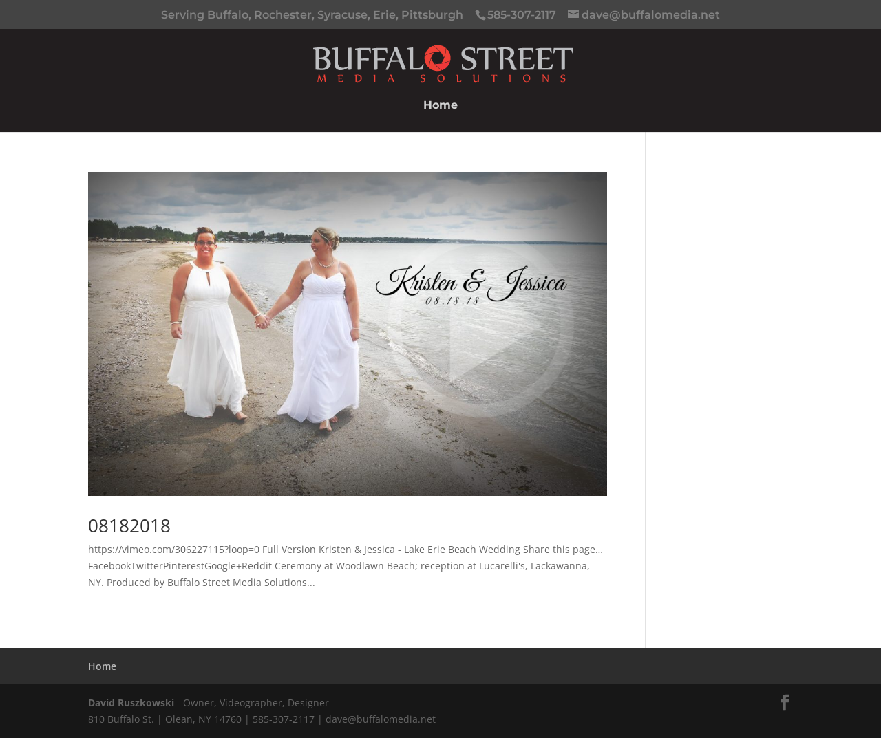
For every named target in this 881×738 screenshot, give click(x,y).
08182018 (129, 525)
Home (440, 105)
